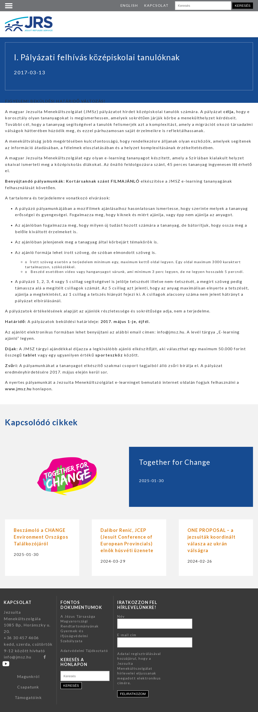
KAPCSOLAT (156, 5)
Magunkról (28, 676)
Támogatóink (28, 697)
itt (234, 164)
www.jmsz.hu (18, 388)
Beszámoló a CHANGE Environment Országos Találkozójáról (41, 536)
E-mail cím (126, 635)
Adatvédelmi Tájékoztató (84, 650)
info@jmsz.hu (17, 656)
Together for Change (174, 462)
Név (121, 616)
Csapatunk (28, 686)
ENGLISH (129, 5)
